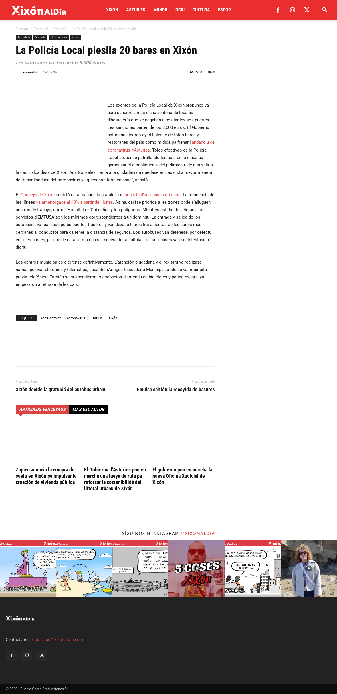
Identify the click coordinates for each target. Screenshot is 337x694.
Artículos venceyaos (42, 409)
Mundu (160, 10)
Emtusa (96, 318)
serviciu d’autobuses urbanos (153, 194)
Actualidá (40, 28)
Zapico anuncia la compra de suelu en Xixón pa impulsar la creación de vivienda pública (46, 476)
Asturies (135, 10)
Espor (224, 10)
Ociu (180, 10)
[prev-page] (19, 500)
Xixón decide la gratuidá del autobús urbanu (61, 389)
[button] (324, 10)
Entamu (22, 28)
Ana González (51, 318)
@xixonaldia (198, 533)
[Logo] (39, 10)
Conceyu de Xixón (38, 194)
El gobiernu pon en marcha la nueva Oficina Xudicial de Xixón (182, 476)
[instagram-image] (28, 568)
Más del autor (88, 409)
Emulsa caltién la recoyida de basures (176, 389)
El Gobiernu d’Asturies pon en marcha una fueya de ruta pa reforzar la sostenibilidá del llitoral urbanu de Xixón (115, 479)
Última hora (59, 37)
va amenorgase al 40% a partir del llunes (74, 202)
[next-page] (28, 500)
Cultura (201, 10)
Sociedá (60, 28)
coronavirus (76, 318)
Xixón (112, 10)
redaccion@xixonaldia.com (57, 639)
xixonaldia (31, 72)
